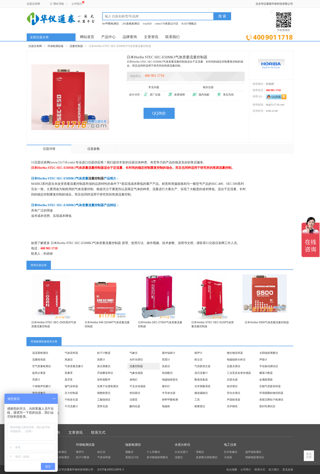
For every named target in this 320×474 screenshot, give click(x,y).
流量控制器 (76, 46)
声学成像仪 (39, 393)
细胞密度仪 (103, 393)
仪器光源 (232, 379)
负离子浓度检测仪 (107, 386)
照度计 (166, 359)
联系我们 (172, 37)
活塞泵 (134, 399)
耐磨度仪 (199, 406)
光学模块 (232, 406)
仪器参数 (93, 149)
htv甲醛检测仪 (110, 23)
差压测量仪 (103, 366)
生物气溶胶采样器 (270, 386)
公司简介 (77, 3)
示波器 (228, 457)
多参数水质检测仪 (206, 457)
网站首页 (87, 37)
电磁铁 (166, 406)
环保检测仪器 (85, 444)
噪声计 (198, 352)
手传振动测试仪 (268, 366)
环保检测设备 (56, 46)
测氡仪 (129, 452)
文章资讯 (151, 37)
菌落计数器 (266, 372)
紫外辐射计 (168, 352)
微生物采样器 (235, 352)
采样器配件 (103, 379)
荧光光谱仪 (233, 393)
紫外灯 (166, 386)
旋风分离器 (39, 372)
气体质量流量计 (74, 366)
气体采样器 (71, 352)
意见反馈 (287, 469)
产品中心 (108, 37)
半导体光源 (168, 393)
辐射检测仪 (133, 444)
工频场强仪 (103, 399)
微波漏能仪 (201, 393)
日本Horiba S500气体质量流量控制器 (267, 322)
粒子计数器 (103, 352)
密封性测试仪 (267, 406)
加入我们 (273, 469)
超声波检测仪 (253, 452)
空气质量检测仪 (41, 366)
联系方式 (98, 432)
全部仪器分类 (39, 37)
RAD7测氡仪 (189, 23)
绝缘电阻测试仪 (254, 457)
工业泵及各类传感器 (239, 372)
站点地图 (231, 469)
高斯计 (101, 359)
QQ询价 (159, 113)
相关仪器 (208, 87)
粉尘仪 (198, 359)
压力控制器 (71, 393)
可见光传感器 (138, 386)
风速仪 (69, 359)
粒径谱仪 (232, 386)
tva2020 (147, 23)
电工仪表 (230, 444)
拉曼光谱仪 (233, 366)
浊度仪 (179, 457)
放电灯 (134, 379)
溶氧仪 (200, 452)
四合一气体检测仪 (58, 457)
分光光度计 (181, 452)
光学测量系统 (202, 386)
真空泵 (69, 379)
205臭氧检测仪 (131, 23)
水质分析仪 (182, 444)
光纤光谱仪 (136, 359)
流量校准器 (39, 359)
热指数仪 (167, 372)
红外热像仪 (230, 452)
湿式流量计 (201, 372)
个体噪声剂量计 (41, 386)
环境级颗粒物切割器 (271, 393)
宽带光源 (102, 406)
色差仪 (166, 366)
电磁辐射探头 (170, 379)
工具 (197, 399)
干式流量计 (71, 406)
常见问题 (154, 87)
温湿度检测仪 (40, 352)
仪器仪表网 (33, 3)
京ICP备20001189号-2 (110, 469)
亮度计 (36, 379)
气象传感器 (136, 372)
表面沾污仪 (132, 457)
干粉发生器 (71, 399)
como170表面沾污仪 (166, 23)
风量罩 (69, 372)
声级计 (263, 359)
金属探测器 (266, 379)
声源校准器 (233, 399)
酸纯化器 (135, 406)
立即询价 (269, 37)
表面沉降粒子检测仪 (271, 399)
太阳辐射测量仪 (268, 352)
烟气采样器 (71, 386)
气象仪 (134, 352)
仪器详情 (49, 149)
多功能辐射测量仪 (157, 457)
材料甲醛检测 (170, 399)
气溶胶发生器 (202, 366)
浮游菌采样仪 (105, 372)
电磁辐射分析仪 (236, 359)
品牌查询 (130, 37)
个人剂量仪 (153, 452)
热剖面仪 (135, 393)
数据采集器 (201, 379)
